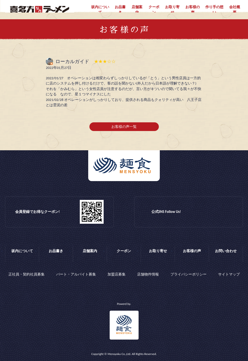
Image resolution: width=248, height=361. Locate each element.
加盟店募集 (116, 274)
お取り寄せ (172, 10)
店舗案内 (137, 10)
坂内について (100, 10)
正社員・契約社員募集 (26, 274)
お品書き (120, 10)
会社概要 (234, 10)
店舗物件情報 (148, 274)
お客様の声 (192, 10)
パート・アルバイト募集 (76, 274)
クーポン (153, 10)
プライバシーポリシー (188, 274)
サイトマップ (229, 274)
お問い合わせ (226, 251)
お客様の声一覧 (124, 127)
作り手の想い (214, 10)
